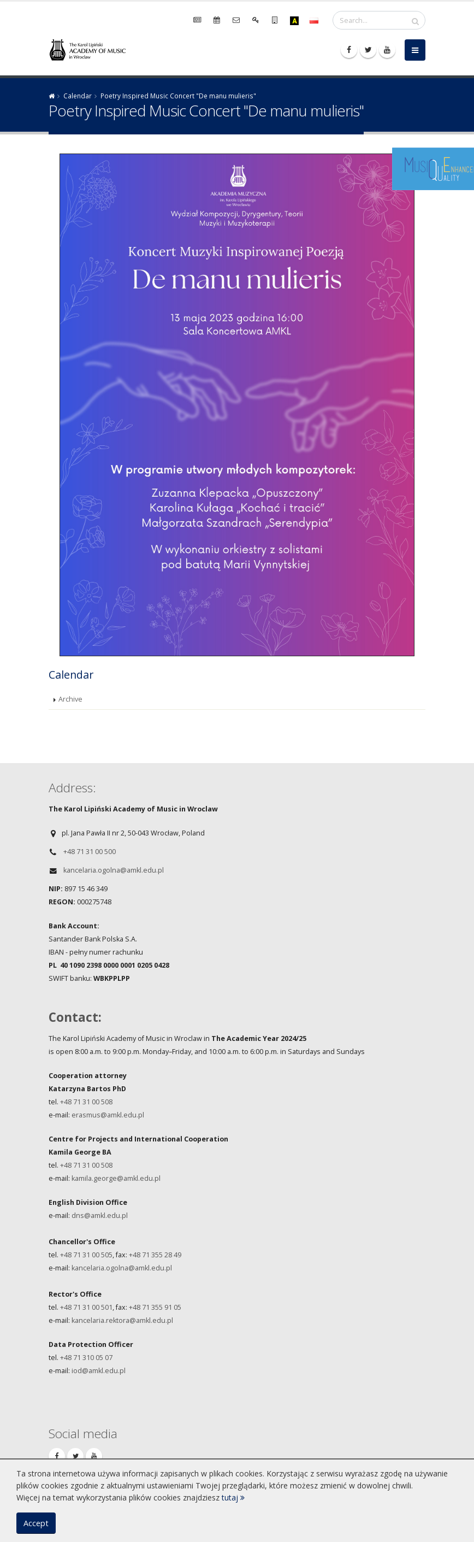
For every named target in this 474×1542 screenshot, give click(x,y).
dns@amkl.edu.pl (100, 1215)
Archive (70, 699)
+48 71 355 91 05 (155, 1307)
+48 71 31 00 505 (86, 1255)
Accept (36, 1523)
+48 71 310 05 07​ (86, 1357)
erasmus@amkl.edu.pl (108, 1115)
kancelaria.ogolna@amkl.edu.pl (113, 870)
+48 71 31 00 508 (87, 1102)
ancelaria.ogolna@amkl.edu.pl (123, 1268)
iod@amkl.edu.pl (99, 1370)
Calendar (77, 95)
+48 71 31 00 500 (89, 851)
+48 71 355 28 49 (155, 1255)
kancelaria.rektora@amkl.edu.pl (122, 1320)
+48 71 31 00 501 (86, 1307)
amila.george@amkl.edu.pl (118, 1178)
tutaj (233, 1497)
